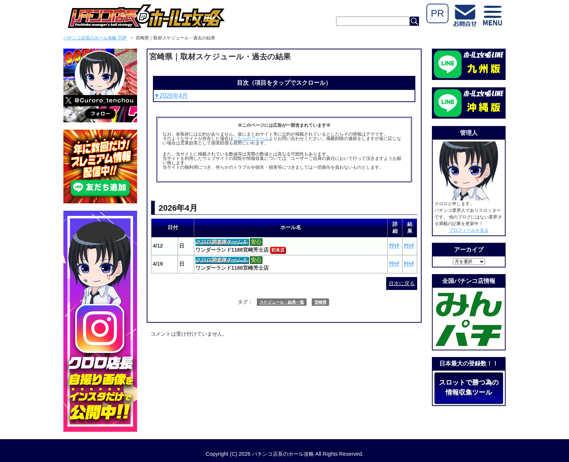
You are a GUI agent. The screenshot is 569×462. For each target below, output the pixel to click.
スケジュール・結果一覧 (281, 302)
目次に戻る (402, 283)
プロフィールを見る (469, 230)
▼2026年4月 (171, 95)
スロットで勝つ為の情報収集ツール (469, 387)
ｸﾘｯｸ (394, 246)
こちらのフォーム (251, 138)
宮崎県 (320, 302)
